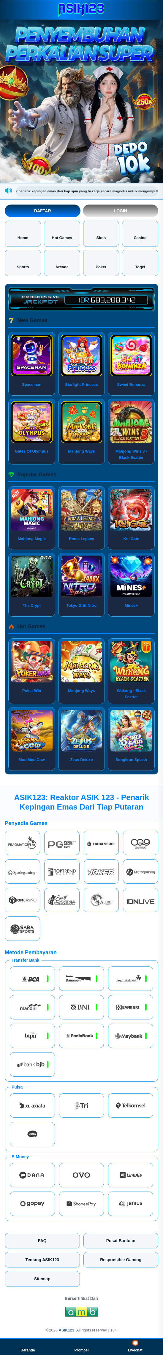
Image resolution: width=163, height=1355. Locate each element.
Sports (23, 262)
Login (120, 210)
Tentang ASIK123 (42, 1259)
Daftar (42, 210)
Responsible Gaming (120, 1259)
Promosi (81, 1346)
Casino (140, 233)
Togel (140, 262)
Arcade (62, 262)
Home (23, 233)
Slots (101, 233)
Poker (101, 262)
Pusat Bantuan (120, 1240)
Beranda (27, 1346)
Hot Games (62, 233)
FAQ (42, 1240)
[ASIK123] (81, 9)
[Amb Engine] (81, 1313)
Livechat (135, 1346)
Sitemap (42, 1278)
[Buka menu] (10, 9)
